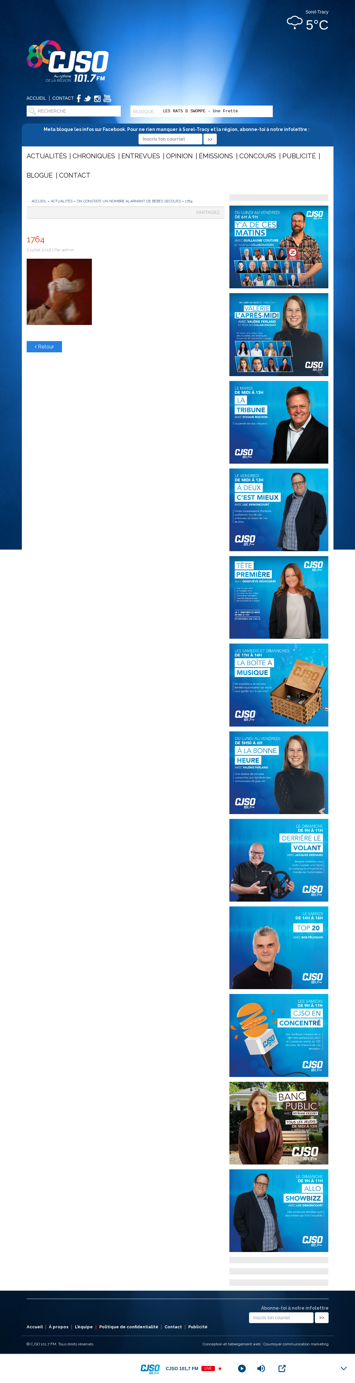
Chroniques (94, 156)
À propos (58, 1326)
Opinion (179, 156)
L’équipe (84, 1326)
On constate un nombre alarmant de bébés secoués (129, 201)
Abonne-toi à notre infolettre (295, 1308)
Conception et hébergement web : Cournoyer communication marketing (266, 1344)
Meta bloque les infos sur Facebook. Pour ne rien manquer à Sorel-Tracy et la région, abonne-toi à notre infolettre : (177, 134)
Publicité (299, 156)
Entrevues (140, 156)
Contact (63, 98)
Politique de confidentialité (128, 1326)
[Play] (242, 1368)
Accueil (36, 98)
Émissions (216, 156)
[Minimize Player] (344, 1368)
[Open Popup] (282, 1368)
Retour (44, 347)
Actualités (47, 156)
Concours (257, 156)
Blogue (40, 175)
